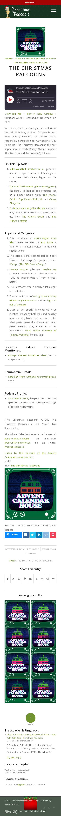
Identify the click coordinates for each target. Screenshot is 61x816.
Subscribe (38, 106)
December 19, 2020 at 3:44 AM (20, 741)
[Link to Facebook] (54, 807)
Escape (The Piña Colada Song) (27, 264)
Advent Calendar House (19, 58)
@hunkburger (38, 208)
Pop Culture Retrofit (30, 199)
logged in (21, 784)
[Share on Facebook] (7, 578)
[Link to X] (44, 807)
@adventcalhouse (14, 446)
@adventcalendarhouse (18, 442)
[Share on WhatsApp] (19, 578)
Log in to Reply (14, 757)
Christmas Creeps (18, 398)
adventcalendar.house (17, 438)
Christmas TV (22, 560)
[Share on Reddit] (47, 578)
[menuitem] (51, 11)
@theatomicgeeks (45, 186)
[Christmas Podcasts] (25, 11)
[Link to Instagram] (49, 807)
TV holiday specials (42, 560)
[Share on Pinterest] (25, 578)
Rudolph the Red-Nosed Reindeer (27, 355)
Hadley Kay (49, 269)
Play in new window (40, 113)
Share (51, 106)
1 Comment (33, 549)
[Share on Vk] (42, 578)
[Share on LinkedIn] (30, 578)
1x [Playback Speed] (24, 101)
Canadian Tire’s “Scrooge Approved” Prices (32, 376)
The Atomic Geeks (33, 216)
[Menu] (51, 11)
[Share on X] (13, 578)
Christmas (40, 58)
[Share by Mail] (53, 578)
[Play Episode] (10, 99)
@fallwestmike (35, 169)
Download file (13, 113)
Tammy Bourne (18, 269)
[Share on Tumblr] (36, 578)
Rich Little (47, 242)
